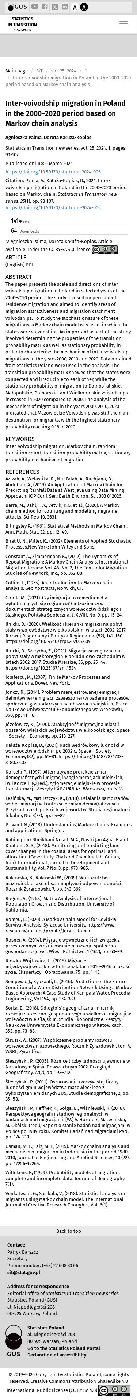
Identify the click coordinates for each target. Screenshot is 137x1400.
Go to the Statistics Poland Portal (63, 1348)
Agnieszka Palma (23, 137)
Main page (16, 71)
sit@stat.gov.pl (23, 1272)
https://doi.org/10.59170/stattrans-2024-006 (53, 172)
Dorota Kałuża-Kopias (67, 137)
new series (22, 30)
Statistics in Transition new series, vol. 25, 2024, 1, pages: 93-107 (65, 151)
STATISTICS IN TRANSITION (22, 21)
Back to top (68, 1231)
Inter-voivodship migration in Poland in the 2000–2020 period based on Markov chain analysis (65, 113)
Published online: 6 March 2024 (39, 163)
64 (14, 230)
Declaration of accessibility (57, 1355)
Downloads (29, 231)
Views (24, 221)
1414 (14, 220)
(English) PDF (19, 264)
